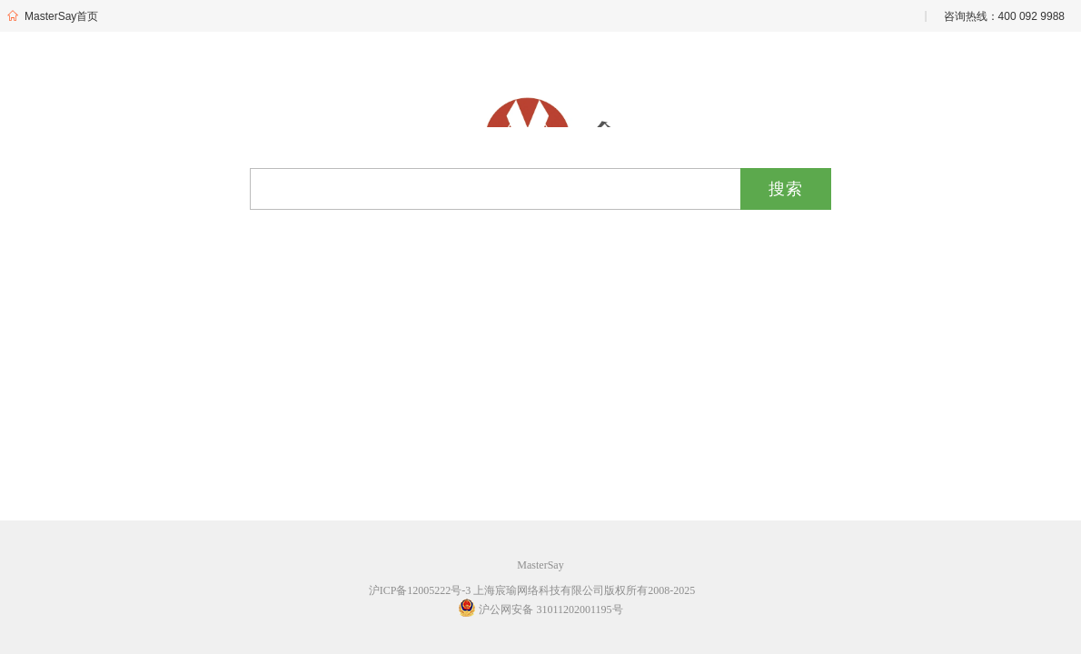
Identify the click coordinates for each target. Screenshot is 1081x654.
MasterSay (540, 565)
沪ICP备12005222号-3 (420, 590)
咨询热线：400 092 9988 (1004, 16)
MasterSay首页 (51, 16)
